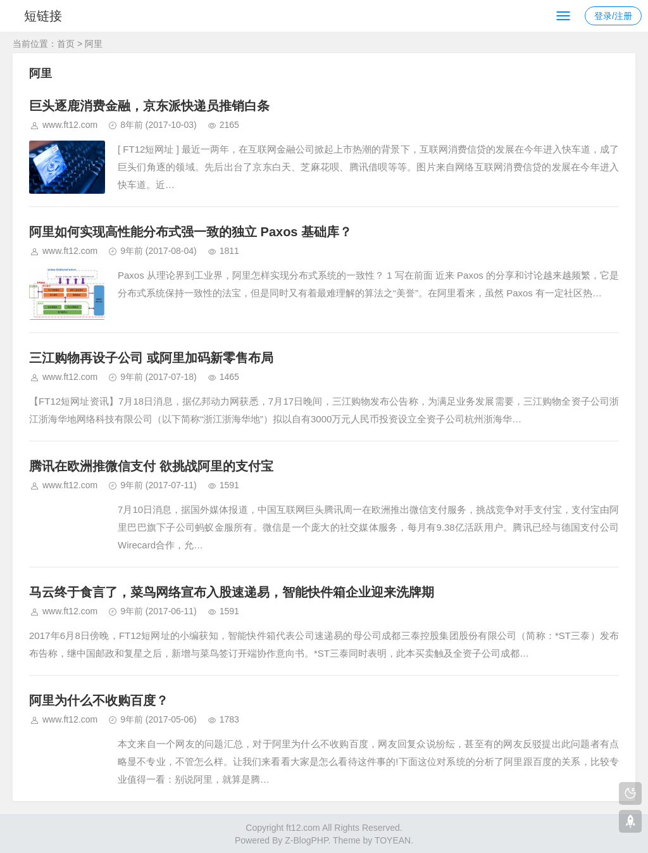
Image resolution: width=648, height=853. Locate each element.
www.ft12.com (69, 125)
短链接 (43, 16)
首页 (66, 44)
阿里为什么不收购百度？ (98, 700)
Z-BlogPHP (306, 840)
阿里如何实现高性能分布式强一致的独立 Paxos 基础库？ (190, 232)
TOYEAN (393, 840)
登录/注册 (613, 16)
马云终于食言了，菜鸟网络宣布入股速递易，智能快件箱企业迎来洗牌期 (231, 592)
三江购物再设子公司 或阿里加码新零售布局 (151, 358)
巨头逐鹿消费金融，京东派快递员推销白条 (149, 106)
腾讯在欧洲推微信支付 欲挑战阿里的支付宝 (151, 466)
